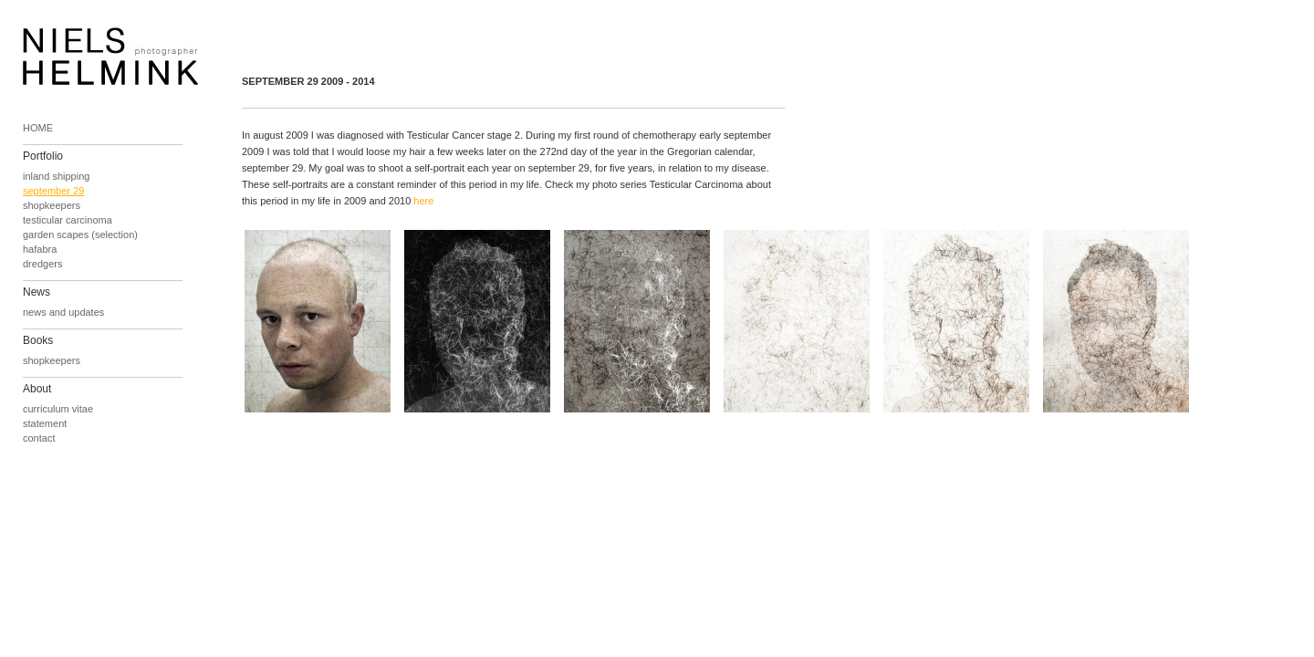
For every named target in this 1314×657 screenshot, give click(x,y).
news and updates (63, 312)
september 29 (53, 190)
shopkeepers (51, 205)
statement (45, 423)
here (423, 200)
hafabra (40, 249)
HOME (38, 127)
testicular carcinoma (67, 219)
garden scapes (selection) (80, 234)
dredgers (42, 263)
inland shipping (56, 176)
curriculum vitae (58, 408)
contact (39, 438)
